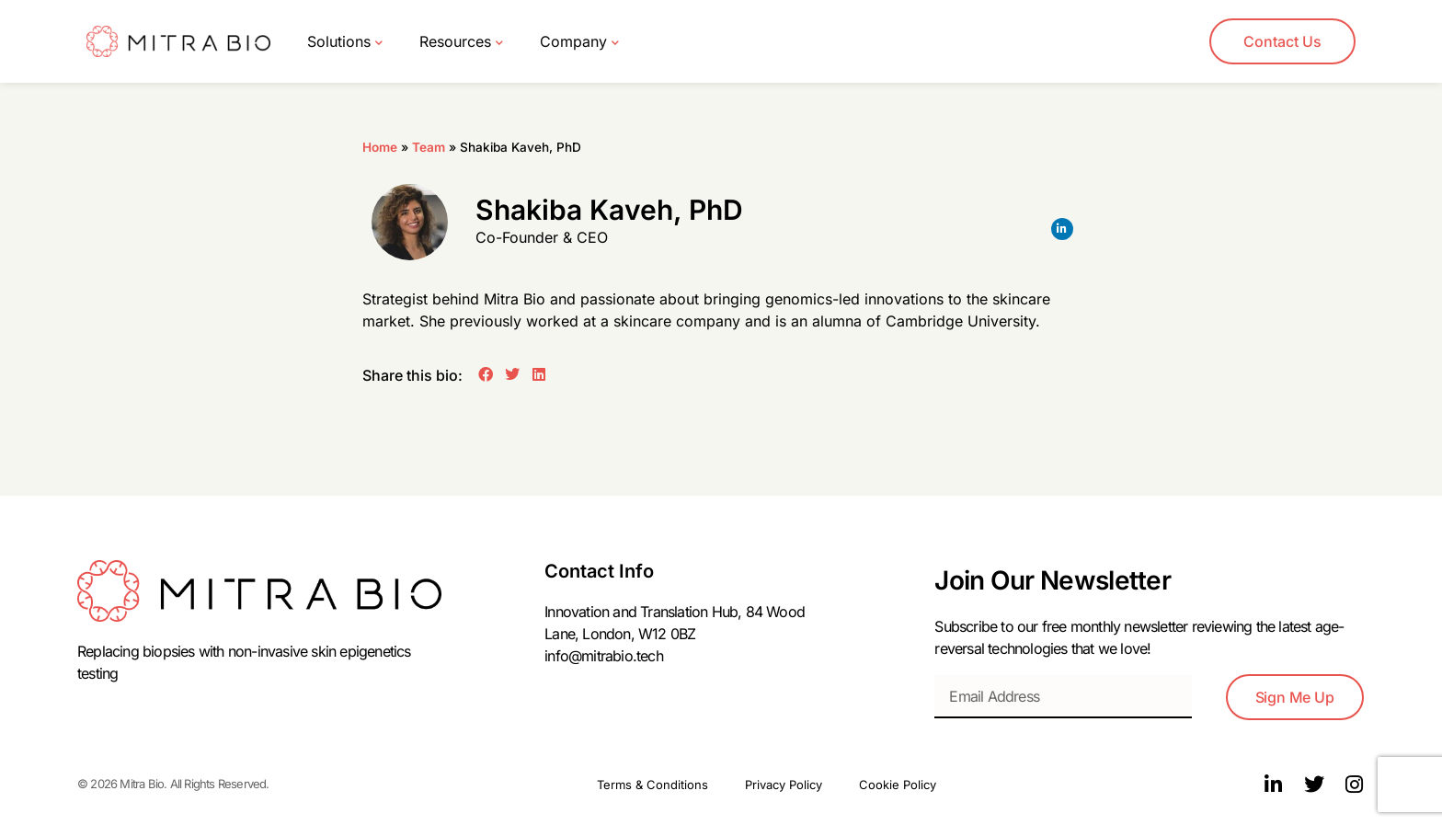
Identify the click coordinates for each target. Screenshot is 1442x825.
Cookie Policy (897, 784)
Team (428, 147)
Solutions (345, 42)
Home (379, 147)
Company (579, 42)
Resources (461, 42)
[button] (485, 374)
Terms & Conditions (652, 784)
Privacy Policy (783, 784)
